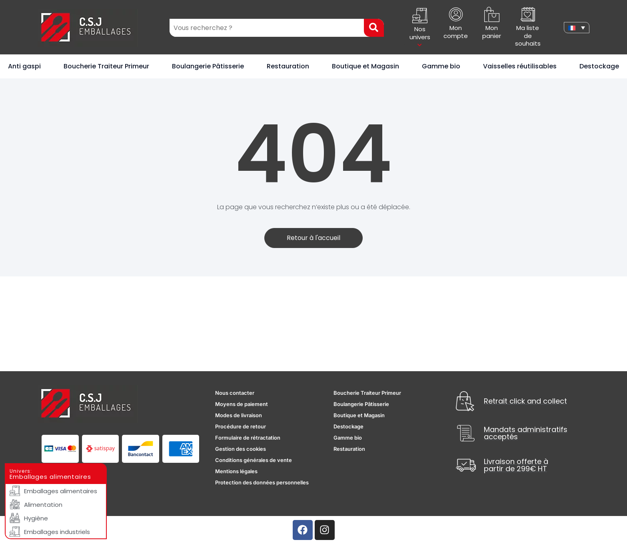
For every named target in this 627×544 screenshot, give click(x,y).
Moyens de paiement (241, 404)
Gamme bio (441, 66)
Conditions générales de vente (253, 460)
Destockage (599, 66)
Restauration (288, 66)
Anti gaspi (24, 66)
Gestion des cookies (240, 449)
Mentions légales (236, 471)
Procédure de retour (240, 426)
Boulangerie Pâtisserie (208, 66)
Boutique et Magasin (365, 66)
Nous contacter (234, 393)
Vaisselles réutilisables (520, 66)
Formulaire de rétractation (247, 437)
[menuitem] (576, 27)
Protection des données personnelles (262, 482)
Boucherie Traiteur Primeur (106, 66)
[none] (576, 27)
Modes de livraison (238, 415)
